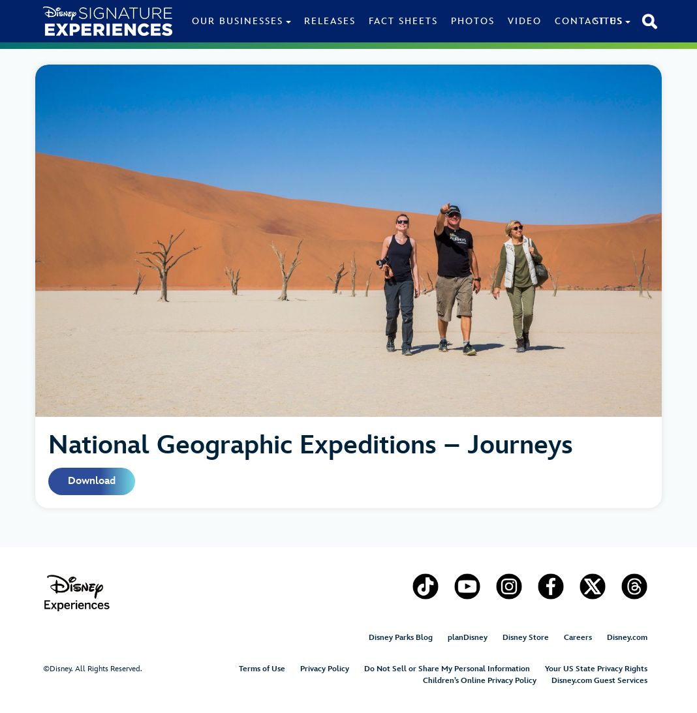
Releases (330, 21)
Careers (578, 638)
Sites (608, 21)
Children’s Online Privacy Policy (479, 681)
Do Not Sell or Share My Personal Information (447, 669)
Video (525, 21)
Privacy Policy (324, 669)
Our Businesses (237, 21)
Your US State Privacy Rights (596, 669)
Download (92, 481)
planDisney (468, 638)
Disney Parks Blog (401, 638)
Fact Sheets (403, 21)
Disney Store (526, 638)
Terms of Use (262, 669)
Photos (473, 21)
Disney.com (627, 638)
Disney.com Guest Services (599, 681)
